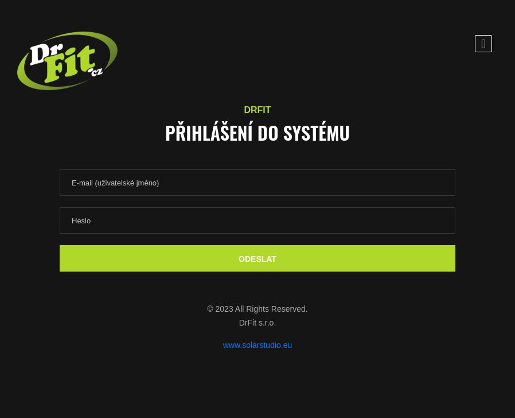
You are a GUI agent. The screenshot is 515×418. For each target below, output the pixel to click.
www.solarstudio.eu (257, 345)
